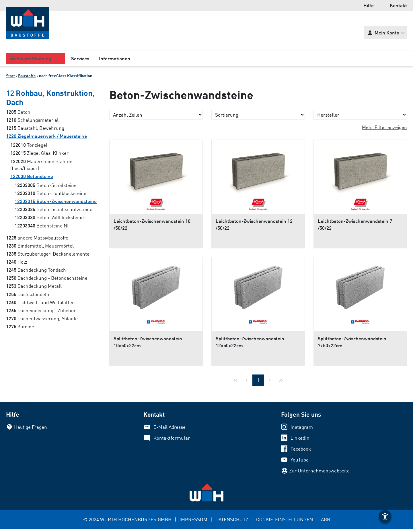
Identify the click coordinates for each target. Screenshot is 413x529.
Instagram (302, 427)
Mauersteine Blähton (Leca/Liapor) (41, 164)
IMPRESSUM (193, 519)
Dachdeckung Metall (34, 286)
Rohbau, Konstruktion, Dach (50, 97)
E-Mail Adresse (169, 427)
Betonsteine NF (42, 226)
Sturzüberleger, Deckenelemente (47, 254)
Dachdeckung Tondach (36, 270)
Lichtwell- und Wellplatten (40, 302)
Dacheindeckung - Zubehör (41, 310)
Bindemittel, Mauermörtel (40, 246)
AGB (325, 519)
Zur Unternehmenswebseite (319, 471)
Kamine (20, 326)
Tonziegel (28, 145)
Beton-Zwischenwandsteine (56, 201)
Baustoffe (27, 75)
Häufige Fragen (30, 427)
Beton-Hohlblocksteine (50, 193)
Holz (16, 262)
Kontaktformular (171, 438)
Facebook (301, 449)
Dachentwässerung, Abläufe (42, 318)
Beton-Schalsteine (46, 185)
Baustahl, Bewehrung (35, 128)
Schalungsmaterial (32, 120)
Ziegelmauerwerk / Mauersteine (46, 136)
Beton (18, 112)
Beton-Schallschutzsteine (53, 209)
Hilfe (368, 5)
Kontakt (398, 5)
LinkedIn (300, 438)
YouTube (300, 460)
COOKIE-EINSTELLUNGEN (284, 519)
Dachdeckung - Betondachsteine (46, 278)
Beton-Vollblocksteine (49, 217)
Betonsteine (31, 176)
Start (10, 75)
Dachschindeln (27, 294)
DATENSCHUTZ (231, 519)
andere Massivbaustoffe (37, 238)
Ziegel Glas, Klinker (39, 153)
